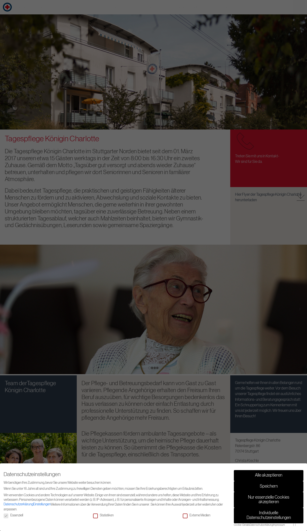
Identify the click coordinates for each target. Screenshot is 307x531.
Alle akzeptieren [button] (268, 475)
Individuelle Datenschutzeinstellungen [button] (269, 515)
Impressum (279, 525)
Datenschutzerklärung (18, 504)
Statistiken (103, 515)
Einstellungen (42, 504)
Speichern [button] (269, 486)
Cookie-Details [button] (242, 525)
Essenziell (13, 515)
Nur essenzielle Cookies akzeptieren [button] (268, 499)
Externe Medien (196, 515)
